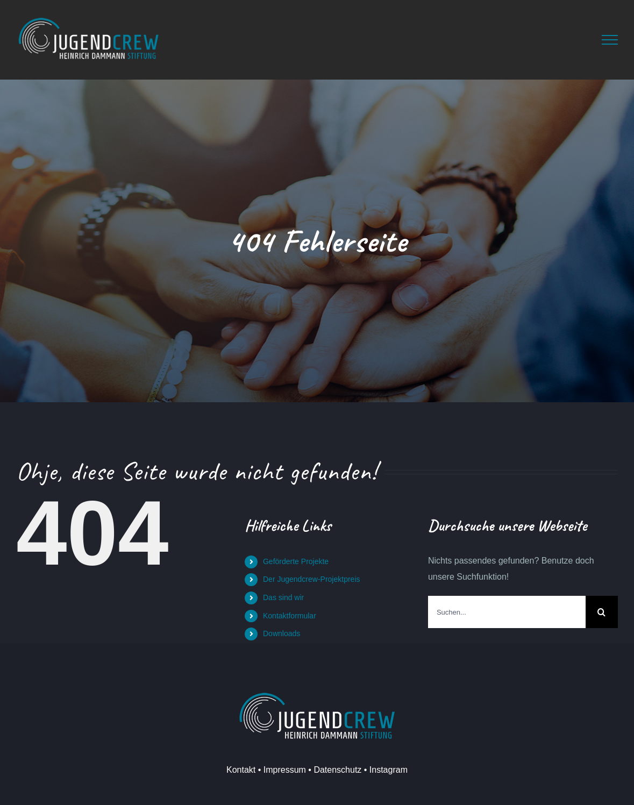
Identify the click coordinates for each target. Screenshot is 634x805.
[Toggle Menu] (610, 40)
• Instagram (384, 769)
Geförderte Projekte (296, 561)
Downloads (281, 633)
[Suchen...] (507, 612)
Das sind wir (283, 597)
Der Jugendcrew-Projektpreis (311, 579)
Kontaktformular (289, 615)
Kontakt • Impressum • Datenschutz (293, 769)
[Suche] (602, 612)
